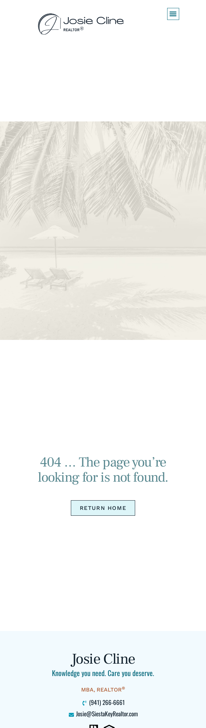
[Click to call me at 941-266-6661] (103, 702)
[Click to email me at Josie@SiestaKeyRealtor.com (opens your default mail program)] (103, 713)
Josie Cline (103, 659)
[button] (173, 14)
